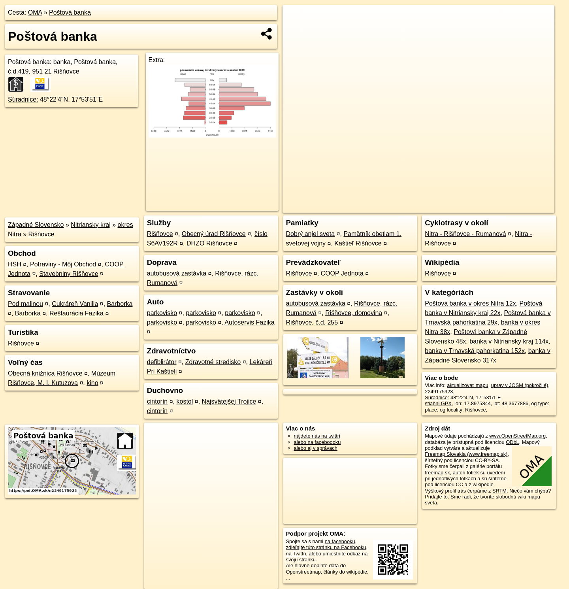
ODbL (512, 442)
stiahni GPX (438, 403)
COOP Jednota (342, 273)
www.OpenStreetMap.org (517, 436)
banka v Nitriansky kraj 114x (508, 341)
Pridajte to (436, 497)
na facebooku (340, 541)
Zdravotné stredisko (213, 362)
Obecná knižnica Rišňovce (45, 373)
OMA (35, 12)
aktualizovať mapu (467, 385)
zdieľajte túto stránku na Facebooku (326, 547)
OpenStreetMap (418, 206)
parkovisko (162, 313)
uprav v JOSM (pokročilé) (519, 385)
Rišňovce (41, 234)
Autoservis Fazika (249, 322)
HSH (14, 264)
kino (92, 382)
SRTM (499, 491)
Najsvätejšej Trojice (229, 401)
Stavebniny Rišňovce (68, 273)
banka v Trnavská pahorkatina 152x (475, 350)
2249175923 (439, 392)
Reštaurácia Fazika (76, 313)
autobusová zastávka (176, 273)
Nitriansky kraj (90, 224)
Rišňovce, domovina (353, 313)
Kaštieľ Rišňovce (357, 243)
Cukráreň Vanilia (75, 303)
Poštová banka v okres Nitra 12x (470, 303)
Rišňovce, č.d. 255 (312, 322)
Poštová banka (70, 12)
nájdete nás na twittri (317, 436)
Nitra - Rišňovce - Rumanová (465, 233)
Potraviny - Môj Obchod (63, 264)
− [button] (296, 31)
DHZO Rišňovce (209, 243)
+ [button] (296, 19)
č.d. (18, 71)
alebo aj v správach (315, 448)
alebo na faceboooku (317, 442)
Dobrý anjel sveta (310, 233)
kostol (184, 401)
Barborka (120, 303)
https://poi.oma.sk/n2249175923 (519, 206)
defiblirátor (162, 362)
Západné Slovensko (36, 224)
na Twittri (296, 554)
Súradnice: (23, 99)
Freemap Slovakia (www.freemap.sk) (466, 454)
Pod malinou (25, 303)
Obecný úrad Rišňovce (214, 233)
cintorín (157, 401)
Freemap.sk (458, 206)
